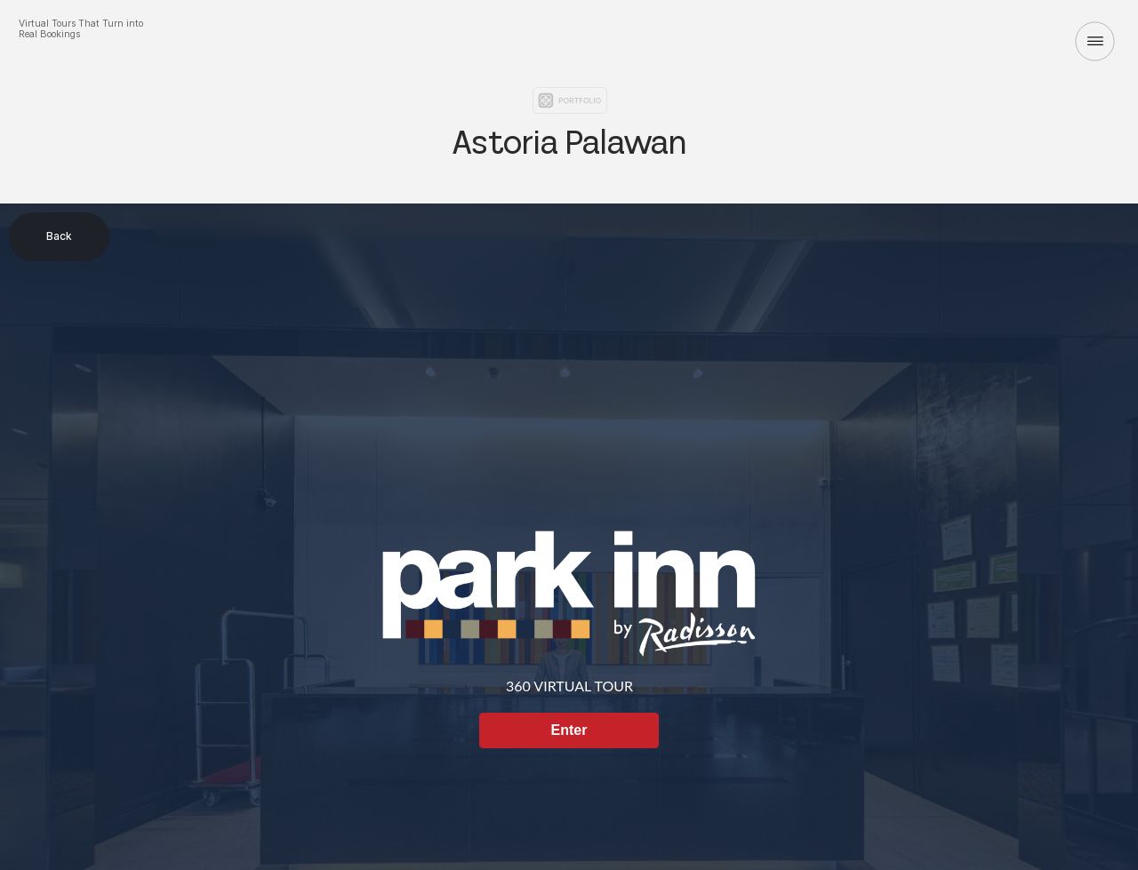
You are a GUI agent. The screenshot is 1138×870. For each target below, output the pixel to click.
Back (59, 236)
